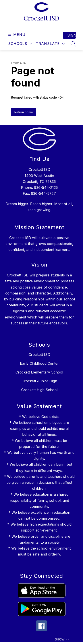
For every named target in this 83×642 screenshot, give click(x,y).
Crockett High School (39, 390)
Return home (23, 112)
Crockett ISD (39, 354)
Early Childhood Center (39, 363)
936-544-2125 (46, 187)
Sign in (71, 35)
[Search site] (73, 43)
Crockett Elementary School (39, 372)
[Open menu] (16, 34)
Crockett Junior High (39, 381)
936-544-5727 (43, 193)
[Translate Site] (50, 43)
